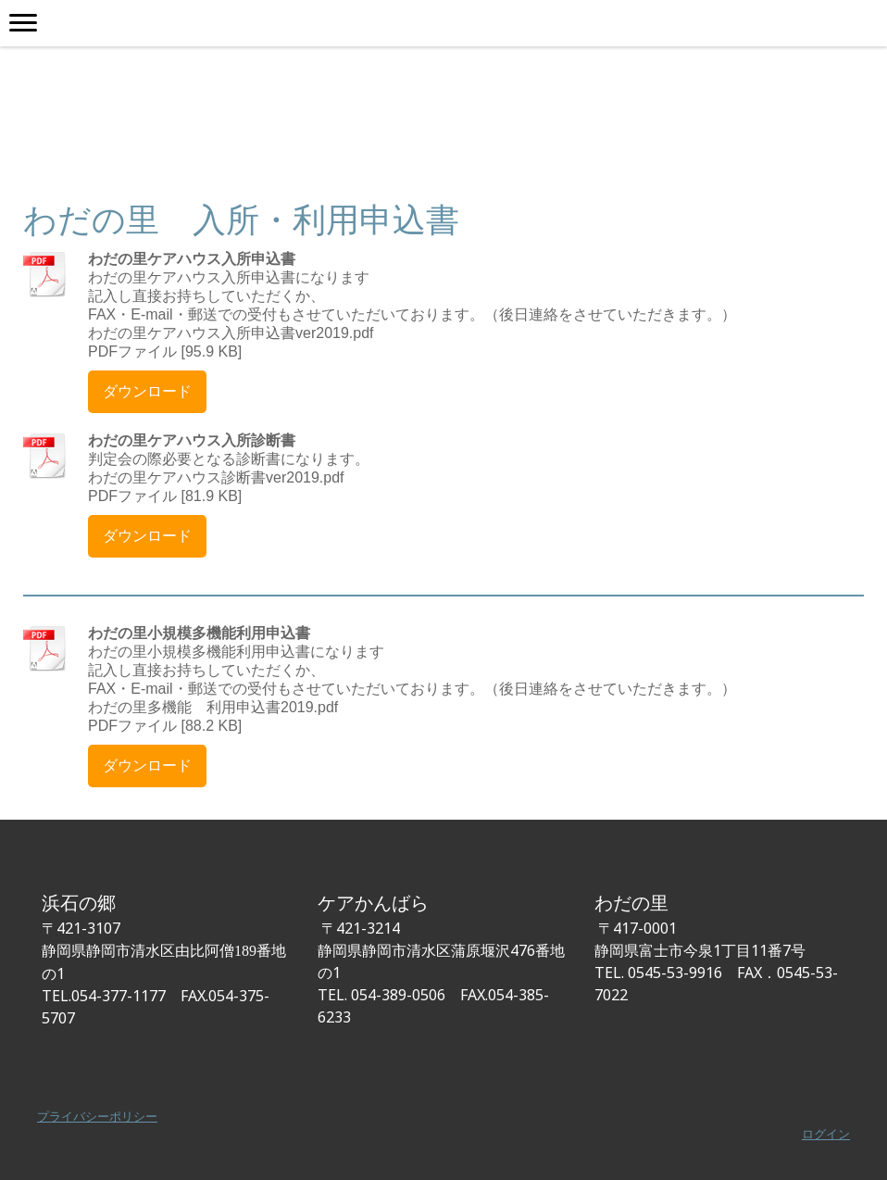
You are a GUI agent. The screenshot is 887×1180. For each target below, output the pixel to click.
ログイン (826, 1133)
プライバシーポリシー (97, 1116)
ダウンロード (147, 391)
